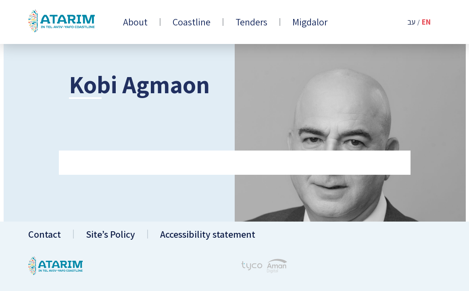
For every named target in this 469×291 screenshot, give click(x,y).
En (426, 22)
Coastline (192, 22)
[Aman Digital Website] (277, 267)
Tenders (251, 22)
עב (411, 22)
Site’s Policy (110, 234)
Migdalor (309, 22)
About (135, 22)
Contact (44, 234)
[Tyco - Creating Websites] (252, 266)
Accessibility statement (207, 234)
